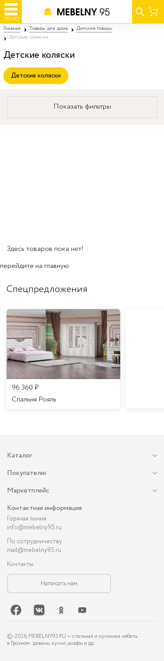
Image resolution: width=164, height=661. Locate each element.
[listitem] (63, 359)
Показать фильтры (82, 107)
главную (56, 266)
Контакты (20, 564)
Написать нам (59, 583)
